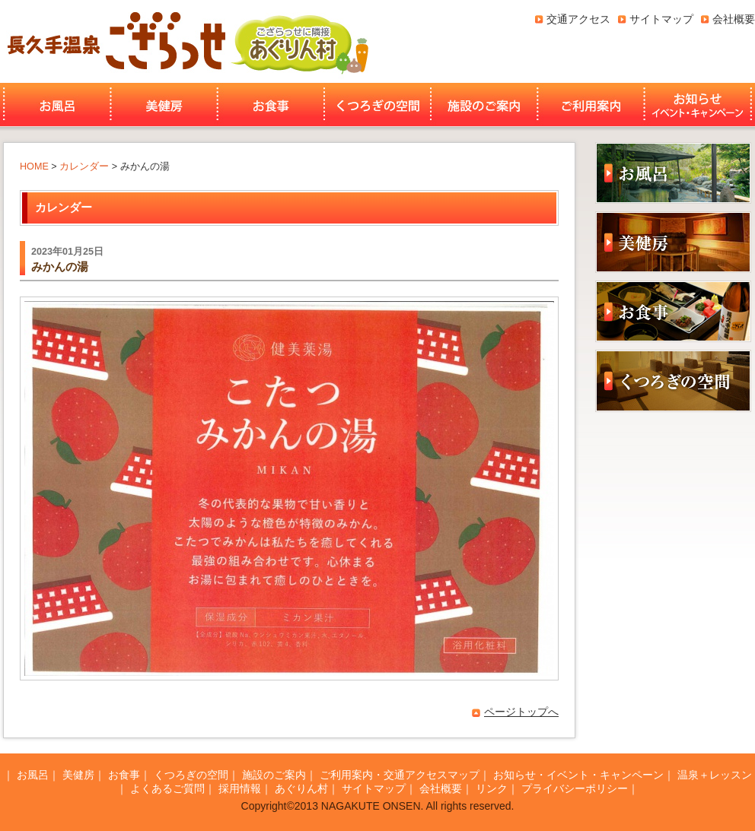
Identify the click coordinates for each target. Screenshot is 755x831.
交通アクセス (578, 19)
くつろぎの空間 (377, 105)
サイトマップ (661, 19)
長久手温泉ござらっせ (114, 41)
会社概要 (733, 19)
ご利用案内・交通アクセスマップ (399, 775)
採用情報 (239, 788)
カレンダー (84, 166)
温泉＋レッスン (714, 775)
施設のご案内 (484, 105)
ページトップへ (521, 712)
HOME (34, 166)
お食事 (271, 105)
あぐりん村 (299, 41)
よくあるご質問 (167, 788)
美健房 (164, 105)
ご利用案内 (591, 105)
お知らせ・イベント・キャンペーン (699, 105)
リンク (492, 788)
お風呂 (55, 105)
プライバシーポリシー (574, 788)
